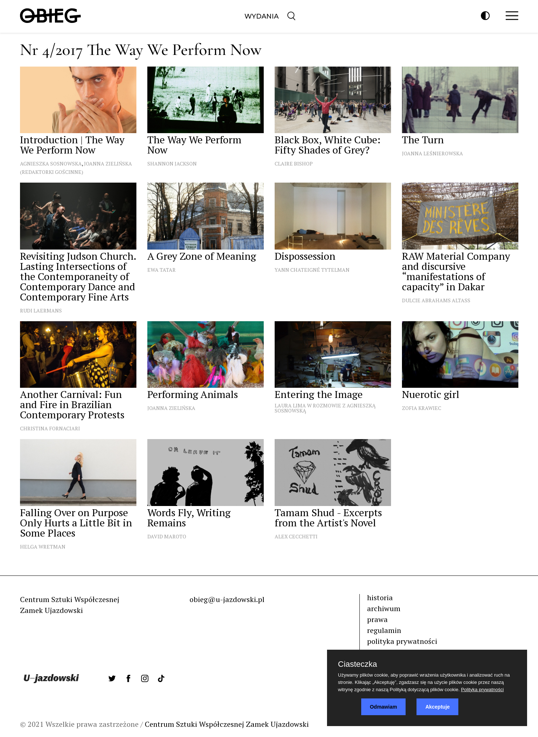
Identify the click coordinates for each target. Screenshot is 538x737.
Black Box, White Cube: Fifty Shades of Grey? (327, 144)
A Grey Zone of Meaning (201, 256)
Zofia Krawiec (421, 408)
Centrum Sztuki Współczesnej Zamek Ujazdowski (227, 724)
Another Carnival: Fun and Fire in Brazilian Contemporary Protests (72, 404)
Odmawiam (383, 707)
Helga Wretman (42, 546)
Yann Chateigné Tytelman (312, 269)
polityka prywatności (402, 641)
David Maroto (166, 536)
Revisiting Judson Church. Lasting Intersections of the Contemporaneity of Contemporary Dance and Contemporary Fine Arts (78, 276)
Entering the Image (319, 394)
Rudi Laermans (41, 310)
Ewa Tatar (161, 269)
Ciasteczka (357, 664)
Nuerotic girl (430, 394)
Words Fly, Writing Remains (189, 517)
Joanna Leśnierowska (432, 153)
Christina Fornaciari (50, 428)
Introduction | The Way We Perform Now (72, 144)
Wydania (261, 16)
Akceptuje (437, 707)
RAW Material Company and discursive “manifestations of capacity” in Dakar (456, 271)
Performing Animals (192, 394)
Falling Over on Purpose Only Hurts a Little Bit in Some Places (76, 522)
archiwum (383, 608)
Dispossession (305, 256)
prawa (377, 619)
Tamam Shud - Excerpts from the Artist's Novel (328, 517)
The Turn (423, 139)
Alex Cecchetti (296, 536)
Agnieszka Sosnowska (51, 163)
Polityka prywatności (482, 689)
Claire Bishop (294, 163)
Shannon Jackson (172, 163)
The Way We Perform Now (194, 144)
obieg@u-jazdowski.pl (227, 599)
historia (380, 597)
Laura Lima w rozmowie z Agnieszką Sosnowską (325, 408)
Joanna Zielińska (171, 408)
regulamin (384, 630)
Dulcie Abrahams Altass (436, 300)
